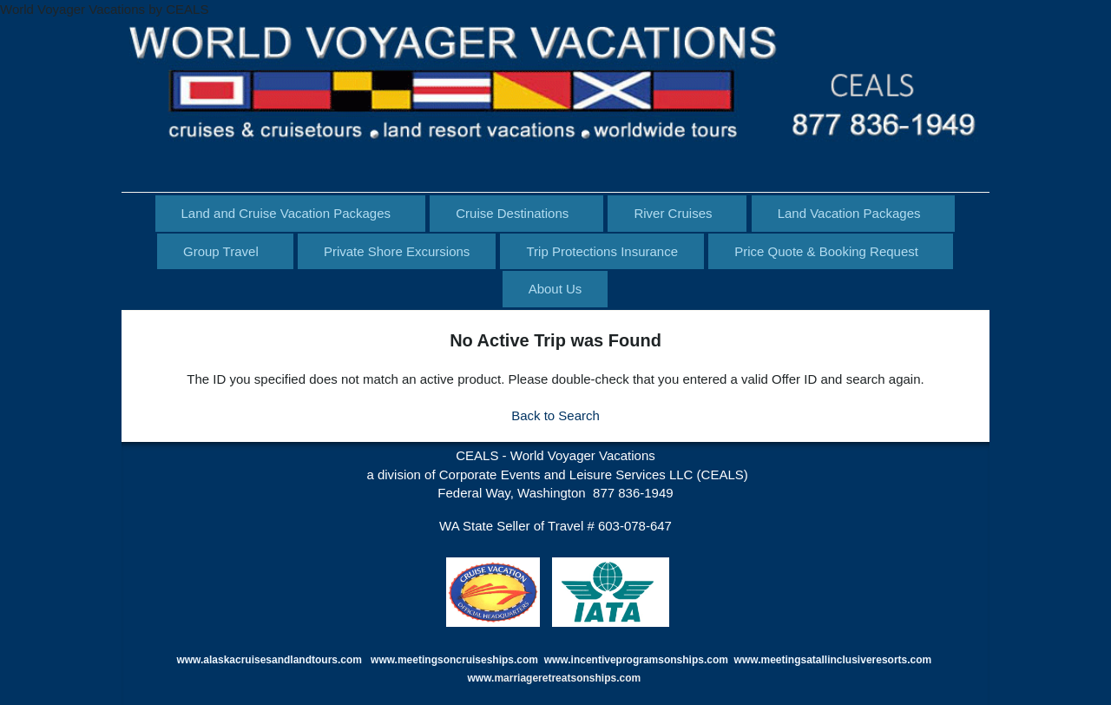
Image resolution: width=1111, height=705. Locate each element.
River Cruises (673, 213)
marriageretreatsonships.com (568, 678)
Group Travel (221, 251)
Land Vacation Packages (849, 213)
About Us (555, 288)
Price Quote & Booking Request (826, 251)
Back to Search (555, 415)
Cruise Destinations (512, 213)
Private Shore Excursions (397, 251)
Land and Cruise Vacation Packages (286, 213)
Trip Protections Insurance (602, 251)
